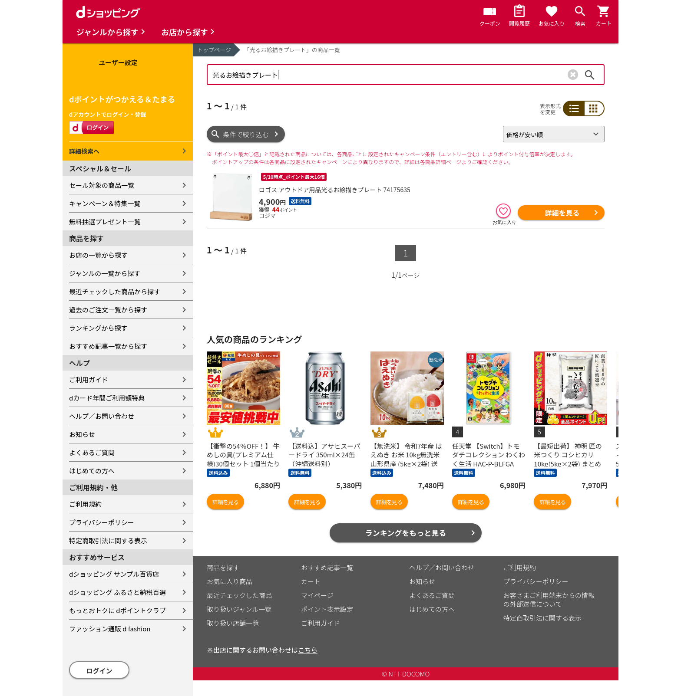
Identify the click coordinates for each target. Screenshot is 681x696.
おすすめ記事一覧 (327, 567)
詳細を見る (562, 212)
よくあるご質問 (92, 452)
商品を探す (223, 567)
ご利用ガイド (88, 379)
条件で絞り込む (246, 134)
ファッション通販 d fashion (109, 628)
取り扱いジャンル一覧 (239, 609)
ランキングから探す (98, 327)
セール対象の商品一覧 (101, 185)
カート (311, 581)
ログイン (99, 670)
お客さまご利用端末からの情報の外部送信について (549, 599)
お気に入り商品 (229, 581)
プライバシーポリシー (101, 522)
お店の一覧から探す (98, 254)
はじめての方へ (92, 470)
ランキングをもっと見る (405, 532)
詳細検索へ (84, 151)
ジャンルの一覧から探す (104, 273)
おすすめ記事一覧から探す (108, 346)
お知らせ (82, 434)
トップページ (214, 50)
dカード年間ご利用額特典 (107, 397)
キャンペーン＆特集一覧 (104, 203)
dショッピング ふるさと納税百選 (117, 592)
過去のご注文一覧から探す (108, 309)
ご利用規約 (85, 504)
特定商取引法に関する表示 (108, 540)
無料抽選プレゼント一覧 (105, 221)
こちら (307, 649)
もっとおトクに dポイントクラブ (117, 610)
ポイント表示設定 (327, 609)
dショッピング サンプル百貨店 (114, 573)
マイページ (317, 595)
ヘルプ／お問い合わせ (101, 415)
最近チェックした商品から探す (114, 291)
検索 (590, 74)
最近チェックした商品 (239, 595)
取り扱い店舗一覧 (233, 622)
